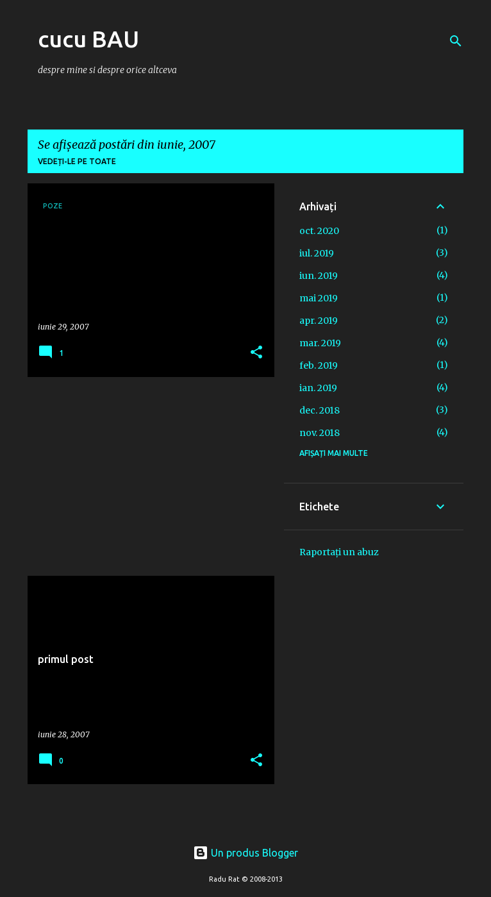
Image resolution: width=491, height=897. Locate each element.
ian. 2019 (318, 388)
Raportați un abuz (339, 552)
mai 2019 (318, 298)
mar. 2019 (320, 343)
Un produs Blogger (245, 853)
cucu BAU (88, 39)
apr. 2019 (318, 320)
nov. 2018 (319, 433)
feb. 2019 (318, 365)
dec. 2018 (319, 410)
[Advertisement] (146, 476)
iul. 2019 (316, 253)
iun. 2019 (318, 275)
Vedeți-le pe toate (77, 161)
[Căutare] (455, 41)
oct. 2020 (319, 231)
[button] (256, 353)
